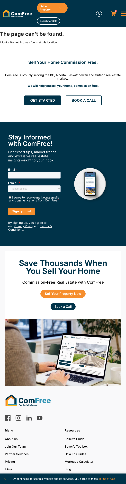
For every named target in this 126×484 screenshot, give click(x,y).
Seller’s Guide (74, 439)
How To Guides (75, 454)
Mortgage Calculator (79, 461)
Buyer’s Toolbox (76, 446)
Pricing (10, 461)
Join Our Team (15, 446)
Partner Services (17, 454)
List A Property (52, 8)
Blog (68, 469)
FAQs (8, 469)
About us (11, 439)
